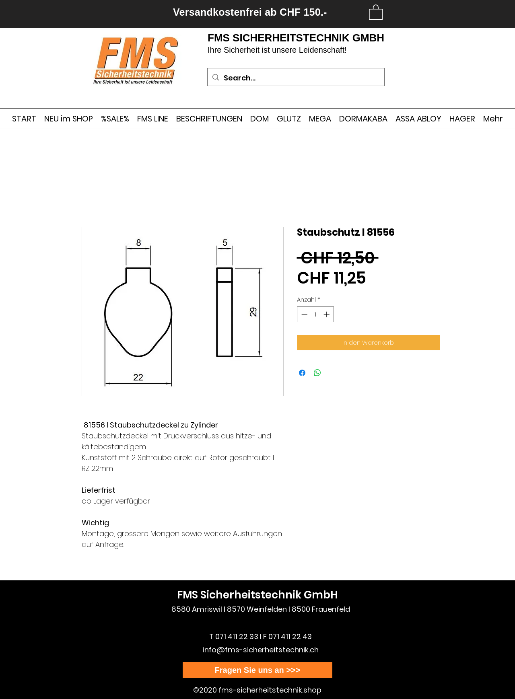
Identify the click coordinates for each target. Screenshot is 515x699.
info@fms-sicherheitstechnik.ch (261, 650)
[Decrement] (303, 314)
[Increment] (327, 314)
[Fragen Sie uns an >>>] (257, 670)
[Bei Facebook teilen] (302, 373)
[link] (376, 12)
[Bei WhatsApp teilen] (317, 373)
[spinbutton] (315, 314)
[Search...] (295, 78)
